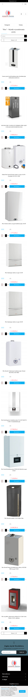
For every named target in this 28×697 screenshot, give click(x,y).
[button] (25, 4)
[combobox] (14, 36)
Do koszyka (17, 88)
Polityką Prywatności (5, 688)
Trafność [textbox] (3, 36)
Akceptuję (22, 691)
